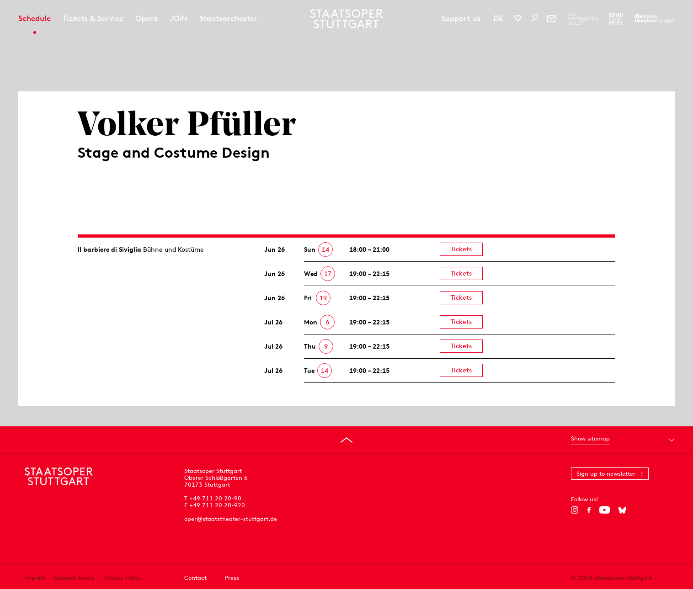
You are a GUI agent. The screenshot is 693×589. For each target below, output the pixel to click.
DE (498, 18)
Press (231, 578)
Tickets (461, 249)
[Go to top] (346, 440)
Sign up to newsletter (605, 474)
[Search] (534, 18)
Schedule (34, 18)
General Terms (74, 578)
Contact (195, 578)
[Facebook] (589, 510)
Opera (146, 18)
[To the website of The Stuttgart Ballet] (582, 18)
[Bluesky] (622, 510)
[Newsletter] (551, 18)
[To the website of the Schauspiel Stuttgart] (616, 18)
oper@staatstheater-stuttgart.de (230, 519)
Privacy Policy (122, 578)
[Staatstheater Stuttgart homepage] (346, 18)
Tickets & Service (93, 18)
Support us (461, 18)
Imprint (34, 578)
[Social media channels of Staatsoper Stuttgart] (518, 18)
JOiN (178, 18)
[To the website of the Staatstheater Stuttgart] (654, 18)
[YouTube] (604, 510)
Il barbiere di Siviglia (109, 249)
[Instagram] (575, 510)
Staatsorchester (228, 18)
